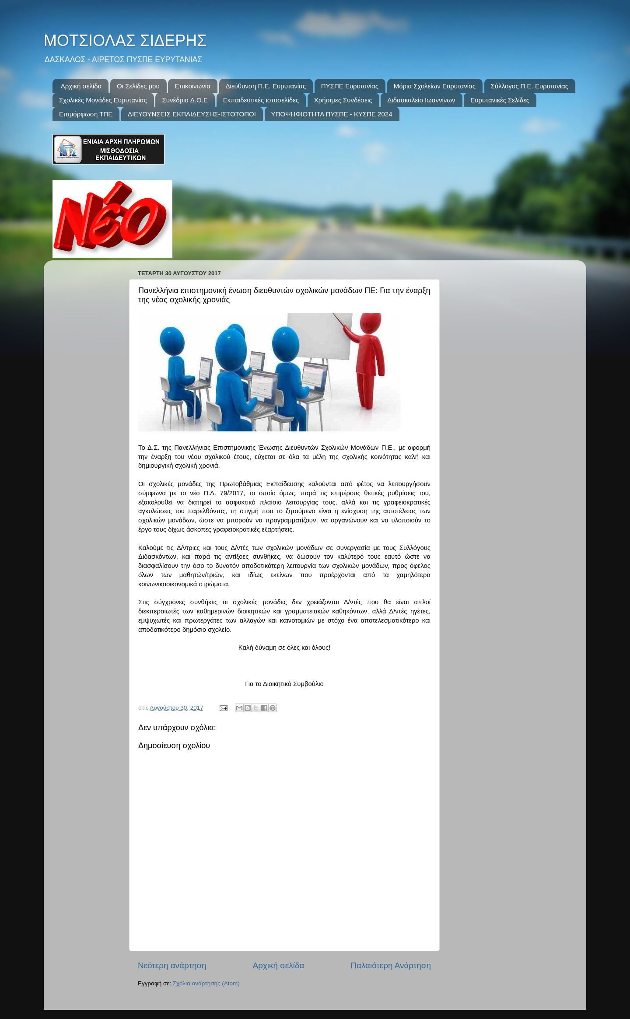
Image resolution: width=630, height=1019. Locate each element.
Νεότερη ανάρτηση (172, 965)
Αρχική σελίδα (81, 86)
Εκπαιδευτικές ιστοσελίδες (261, 100)
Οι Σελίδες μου (138, 86)
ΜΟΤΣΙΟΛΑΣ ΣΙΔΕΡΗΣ (125, 40)
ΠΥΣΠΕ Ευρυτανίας (349, 86)
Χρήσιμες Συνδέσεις (343, 100)
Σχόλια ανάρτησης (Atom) (206, 983)
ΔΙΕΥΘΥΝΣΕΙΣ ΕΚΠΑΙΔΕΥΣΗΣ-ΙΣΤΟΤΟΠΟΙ (192, 114)
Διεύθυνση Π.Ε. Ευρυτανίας (266, 86)
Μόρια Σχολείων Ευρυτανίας (435, 86)
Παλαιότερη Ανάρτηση (390, 965)
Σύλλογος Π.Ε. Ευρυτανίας (529, 86)
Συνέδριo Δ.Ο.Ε (184, 100)
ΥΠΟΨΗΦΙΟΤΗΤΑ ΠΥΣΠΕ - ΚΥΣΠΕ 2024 (331, 114)
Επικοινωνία (192, 86)
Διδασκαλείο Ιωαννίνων (421, 100)
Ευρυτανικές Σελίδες (499, 100)
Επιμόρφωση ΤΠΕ (85, 114)
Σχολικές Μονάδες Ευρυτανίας (103, 100)
